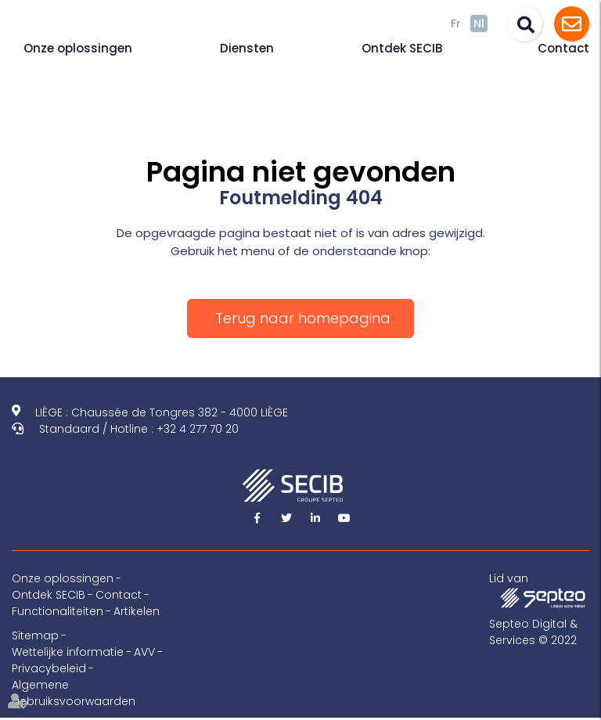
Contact (563, 48)
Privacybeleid (49, 668)
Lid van (539, 589)
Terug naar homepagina (302, 318)
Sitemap (35, 635)
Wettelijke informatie (68, 652)
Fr (456, 23)
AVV (144, 652)
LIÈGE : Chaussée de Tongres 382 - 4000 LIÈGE (161, 412)
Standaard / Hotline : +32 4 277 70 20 (139, 429)
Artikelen (136, 611)
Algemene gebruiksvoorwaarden (73, 693)
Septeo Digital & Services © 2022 (533, 632)
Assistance (571, 23)
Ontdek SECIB (402, 48)
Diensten (247, 48)
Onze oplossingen (77, 48)
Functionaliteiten (57, 611)
